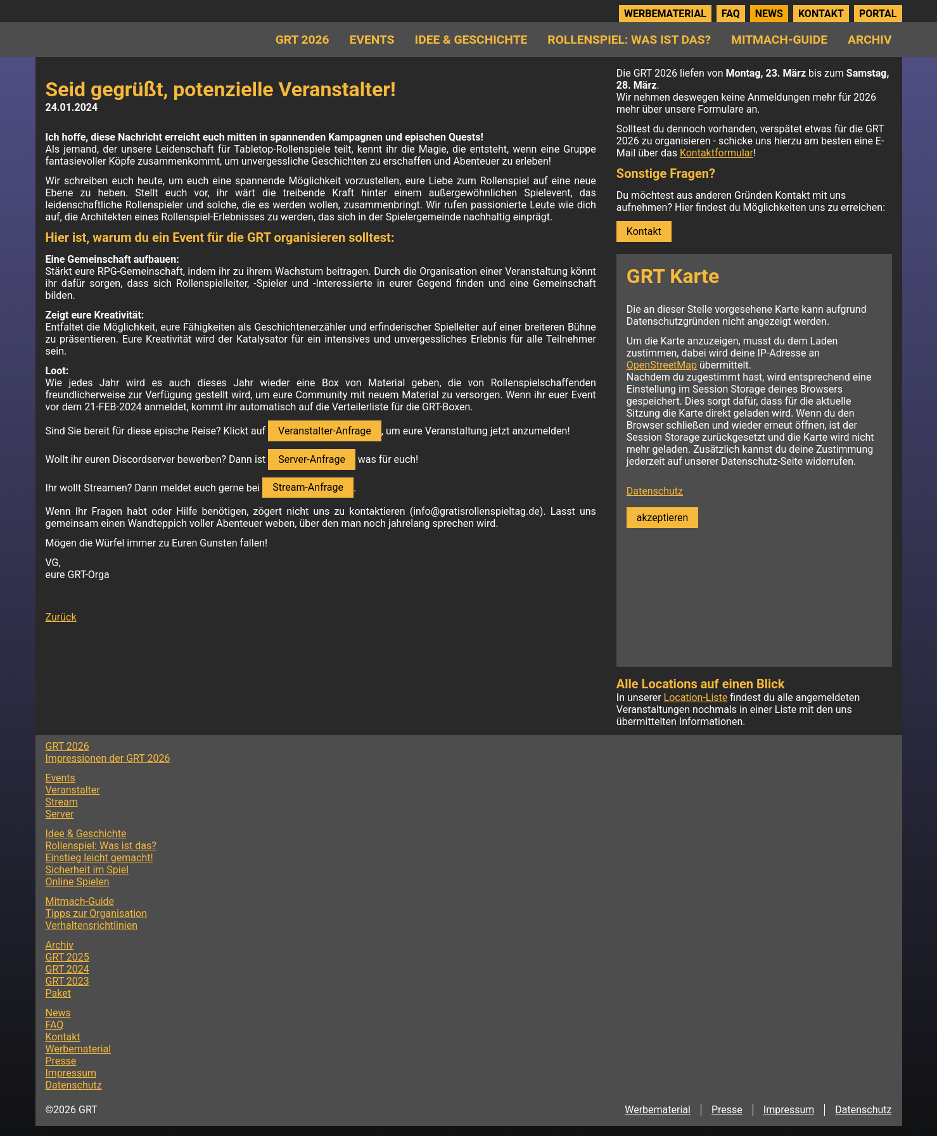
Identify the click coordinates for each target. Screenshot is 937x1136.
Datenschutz (655, 491)
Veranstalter (73, 790)
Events (372, 39)
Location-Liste (696, 697)
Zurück (61, 617)
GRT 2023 (67, 981)
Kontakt (821, 14)
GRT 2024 (67, 969)
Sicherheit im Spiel (87, 870)
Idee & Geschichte (471, 39)
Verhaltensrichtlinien (92, 925)
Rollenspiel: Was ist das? (629, 39)
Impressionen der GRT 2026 (108, 758)
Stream (62, 802)
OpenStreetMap (662, 365)
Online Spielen (78, 882)
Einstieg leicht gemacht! (99, 858)
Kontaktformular (716, 153)
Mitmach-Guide (779, 39)
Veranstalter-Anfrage (324, 431)
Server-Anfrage (311, 459)
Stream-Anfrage (307, 487)
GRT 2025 (67, 957)
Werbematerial (665, 14)
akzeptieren (662, 518)
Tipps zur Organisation (97, 913)
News (769, 14)
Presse (61, 1061)
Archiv (869, 39)
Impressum (71, 1073)
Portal (878, 14)
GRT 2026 (302, 39)
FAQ (731, 14)
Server (60, 814)
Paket (58, 993)
